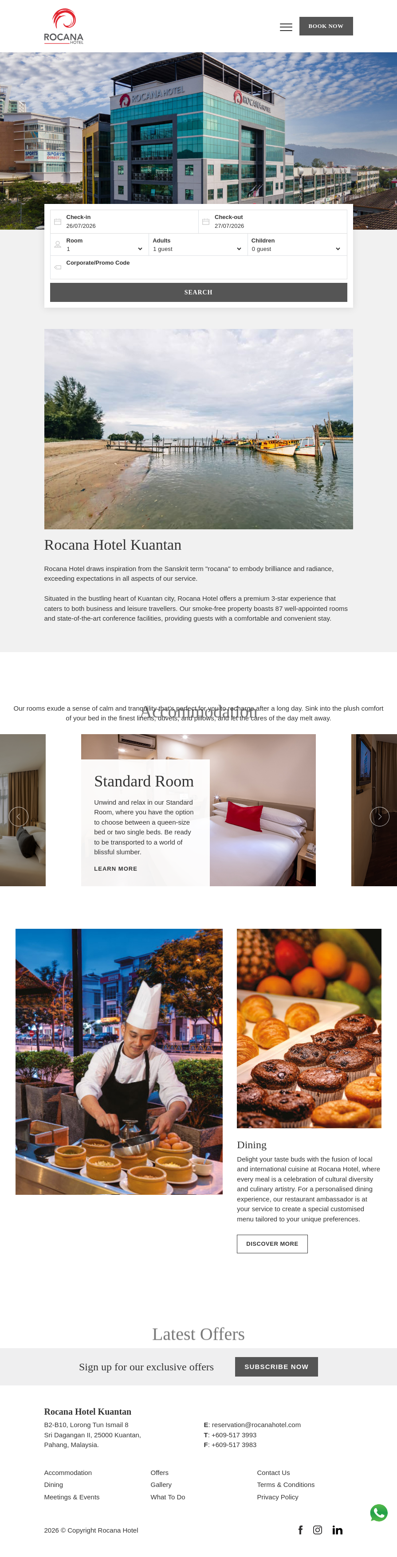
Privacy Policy (278, 1497)
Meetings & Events (72, 1497)
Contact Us (273, 1472)
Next (373, 810)
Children (263, 240)
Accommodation (68, 1472)
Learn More (116, 868)
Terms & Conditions (286, 1484)
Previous (12, 810)
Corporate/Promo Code (98, 262)
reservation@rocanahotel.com (256, 1424)
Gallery (161, 1484)
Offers (160, 1472)
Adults (161, 240)
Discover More (272, 1243)
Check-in (79, 217)
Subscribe (276, 1367)
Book (326, 26)
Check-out (229, 217)
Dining (53, 1484)
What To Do (168, 1497)
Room (75, 240)
